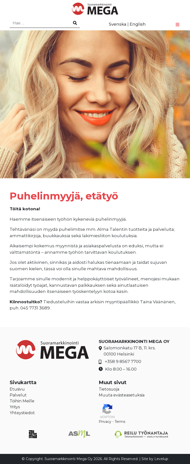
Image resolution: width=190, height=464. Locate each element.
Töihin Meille (22, 401)
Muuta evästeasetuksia (121, 395)
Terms (120, 421)
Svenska (117, 24)
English (138, 24)
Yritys (15, 407)
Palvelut (18, 395)
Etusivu (17, 389)
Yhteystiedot (22, 412)
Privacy (105, 421)
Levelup (161, 459)
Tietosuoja (109, 389)
